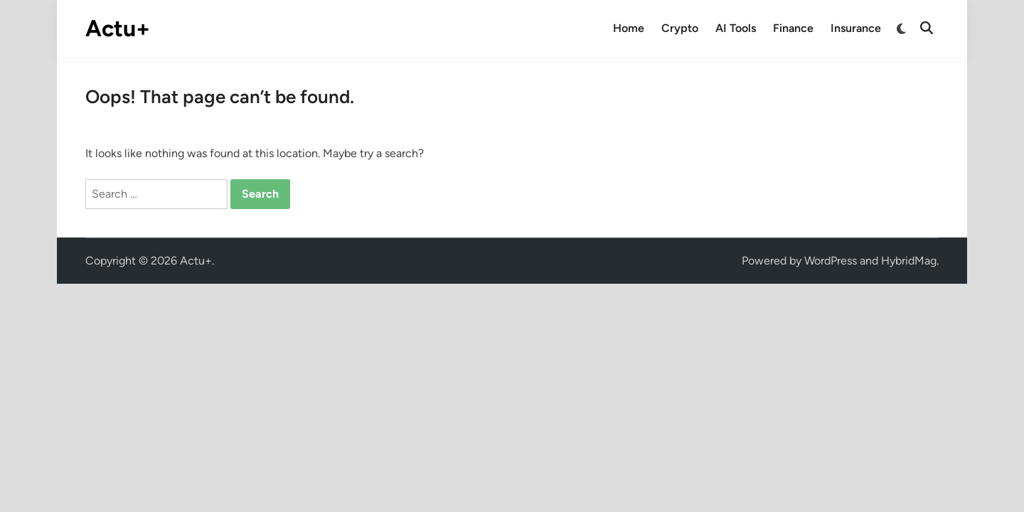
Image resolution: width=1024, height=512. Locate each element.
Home (628, 28)
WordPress (830, 260)
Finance (793, 28)
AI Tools (735, 28)
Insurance (856, 28)
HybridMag (909, 260)
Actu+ (117, 28)
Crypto (679, 28)
